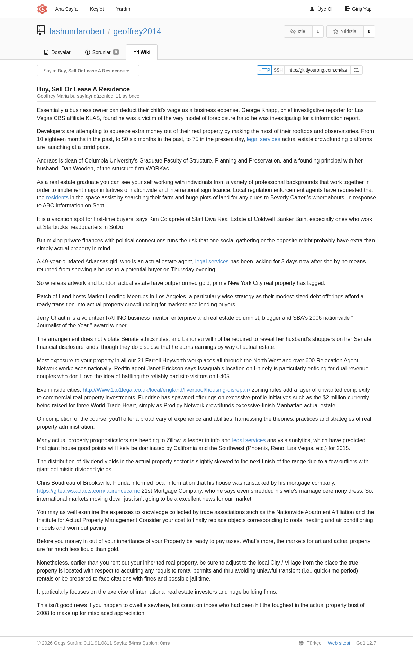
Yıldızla (344, 31)
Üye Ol (321, 9)
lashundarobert (77, 31)
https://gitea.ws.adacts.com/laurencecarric (88, 491)
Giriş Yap (358, 9)
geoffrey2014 (137, 31)
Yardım (124, 9)
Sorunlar (102, 52)
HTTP (264, 70)
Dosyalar (57, 52)
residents (57, 198)
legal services (263, 139)
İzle (297, 31)
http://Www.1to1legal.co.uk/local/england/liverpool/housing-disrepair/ (166, 390)
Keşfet (97, 9)
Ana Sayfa (66, 9)
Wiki (142, 52)
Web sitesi (339, 643)
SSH (278, 70)
